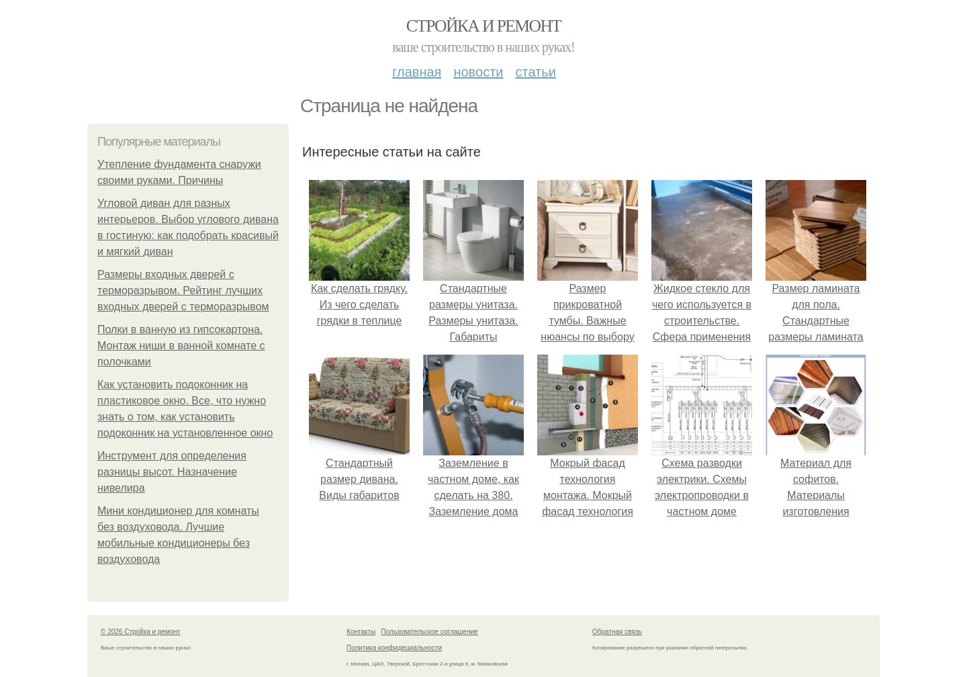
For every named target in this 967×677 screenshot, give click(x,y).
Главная (416, 71)
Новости (478, 71)
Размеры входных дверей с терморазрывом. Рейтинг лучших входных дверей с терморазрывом (183, 290)
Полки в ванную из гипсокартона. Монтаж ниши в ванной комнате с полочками (181, 345)
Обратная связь (617, 631)
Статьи (535, 71)
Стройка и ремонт (483, 26)
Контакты (361, 631)
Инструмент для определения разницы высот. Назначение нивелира (171, 472)
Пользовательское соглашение (429, 631)
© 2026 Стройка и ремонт (141, 631)
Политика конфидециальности (394, 647)
